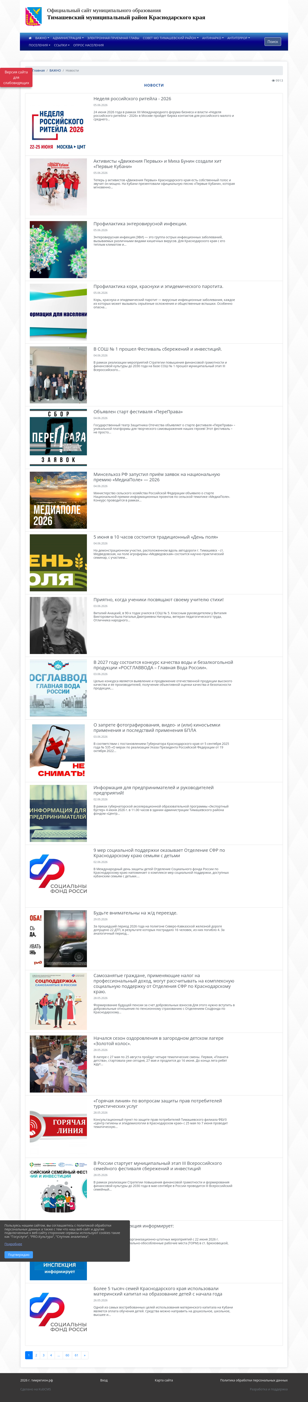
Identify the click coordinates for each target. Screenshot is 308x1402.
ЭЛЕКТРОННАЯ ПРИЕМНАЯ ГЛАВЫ (113, 38)
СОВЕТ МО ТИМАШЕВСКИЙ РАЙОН (169, 38)
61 (76, 1355)
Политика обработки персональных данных (254, 1380)
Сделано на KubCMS (35, 1389)
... (59, 1355)
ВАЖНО (41, 38)
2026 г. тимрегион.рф (36, 1380)
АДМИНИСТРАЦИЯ (67, 38)
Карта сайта (164, 1380)
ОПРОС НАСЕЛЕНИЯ (88, 45)
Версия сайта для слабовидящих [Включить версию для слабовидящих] (16, 77)
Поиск (272, 41)
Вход (104, 1380)
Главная (37, 70)
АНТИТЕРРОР (237, 38)
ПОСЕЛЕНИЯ (38, 45)
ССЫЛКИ (60, 45)
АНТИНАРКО (211, 38)
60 (67, 1355)
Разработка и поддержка (269, 1389)
